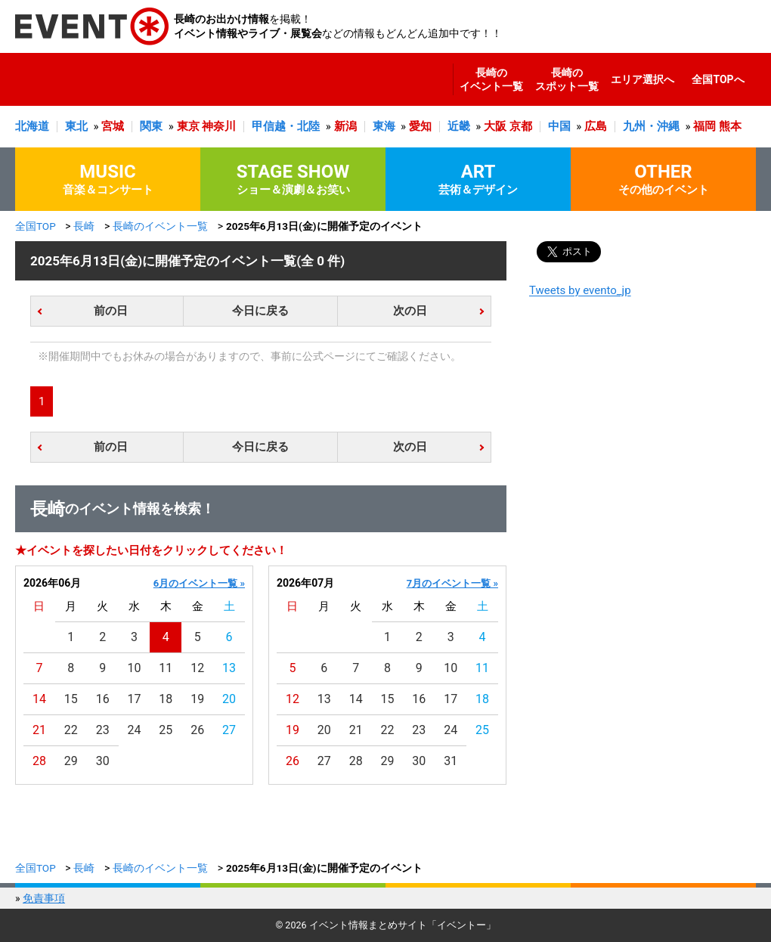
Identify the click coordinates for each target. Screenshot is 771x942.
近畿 (458, 126)
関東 (151, 126)
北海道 (32, 126)
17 (134, 699)
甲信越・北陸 (286, 126)
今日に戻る (260, 311)
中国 (559, 126)
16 (103, 699)
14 (39, 699)
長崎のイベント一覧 (491, 79)
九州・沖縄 (651, 126)
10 (134, 668)
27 (229, 730)
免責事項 (44, 898)
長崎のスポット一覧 (567, 79)
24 (134, 730)
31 (450, 761)
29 (71, 761)
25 (165, 730)
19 (197, 699)
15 (71, 699)
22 (71, 730)
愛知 (420, 126)
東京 (188, 126)
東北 (76, 126)
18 (165, 699)
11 (165, 668)
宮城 (112, 126)
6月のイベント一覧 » (199, 583)
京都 (520, 126)
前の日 (111, 311)
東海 (384, 126)
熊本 (730, 126)
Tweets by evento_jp (580, 290)
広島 (595, 126)
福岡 (704, 126)
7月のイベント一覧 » (452, 583)
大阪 (495, 126)
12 (197, 668)
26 (197, 730)
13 (229, 668)
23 (103, 730)
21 (39, 730)
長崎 (83, 226)
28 (39, 761)
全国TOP (35, 226)
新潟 (345, 126)
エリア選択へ (642, 79)
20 (229, 699)
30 (103, 761)
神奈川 (219, 126)
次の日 (410, 311)
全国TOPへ (718, 79)
